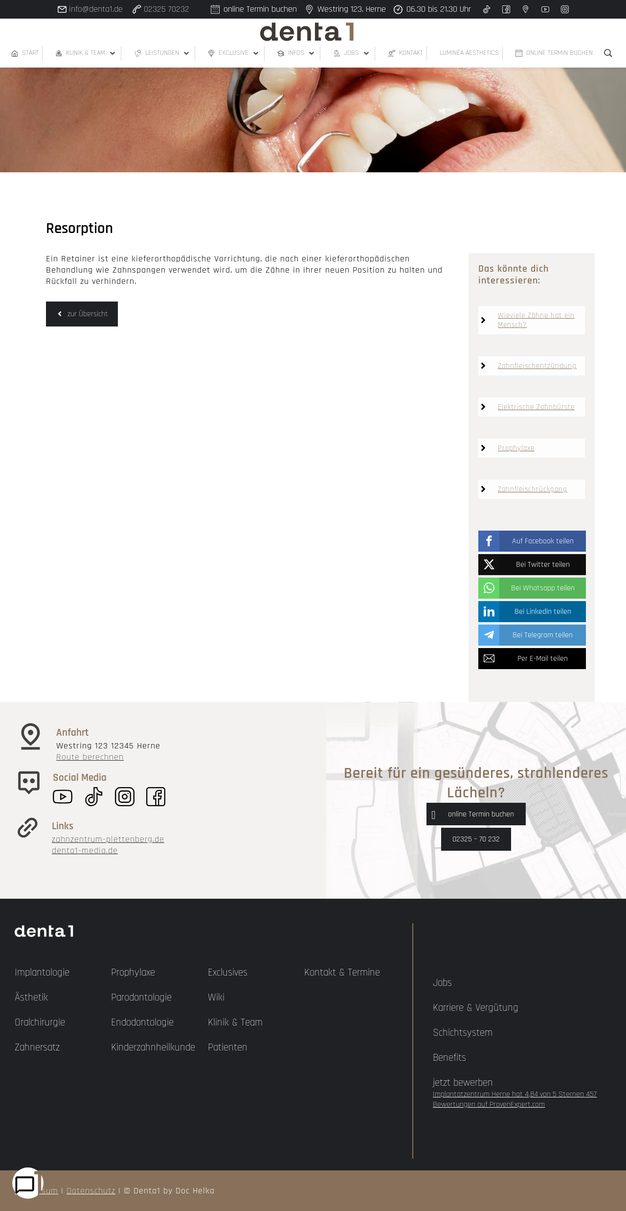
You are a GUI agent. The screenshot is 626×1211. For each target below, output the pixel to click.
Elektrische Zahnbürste (536, 407)
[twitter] (487, 9)
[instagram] (565, 9)
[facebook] (506, 9)
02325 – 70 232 (476, 839)
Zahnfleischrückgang (532, 489)
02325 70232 (166, 9)
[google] (526, 9)
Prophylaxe (516, 448)
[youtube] (545, 9)
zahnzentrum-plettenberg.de (108, 839)
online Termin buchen (481, 814)
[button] (532, 541)
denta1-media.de (85, 850)
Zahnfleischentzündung (537, 366)
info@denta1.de (96, 9)
